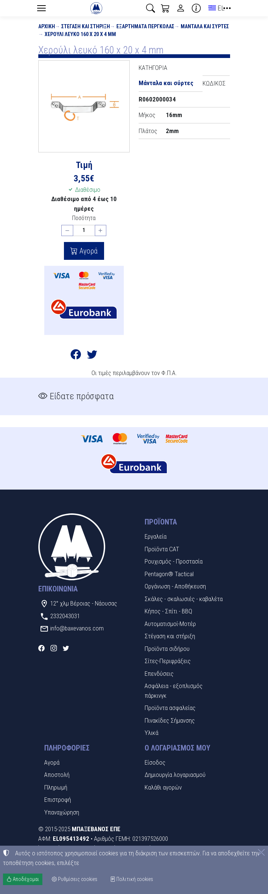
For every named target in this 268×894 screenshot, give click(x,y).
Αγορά (88, 250)
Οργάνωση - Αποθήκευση (175, 586)
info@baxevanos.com (77, 628)
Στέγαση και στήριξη (85, 26)
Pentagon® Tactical (169, 574)
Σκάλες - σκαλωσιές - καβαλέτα (184, 599)
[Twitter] (66, 648)
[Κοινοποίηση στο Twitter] (92, 355)
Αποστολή (57, 774)
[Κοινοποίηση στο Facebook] (76, 355)
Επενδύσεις (159, 673)
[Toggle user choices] (180, 8)
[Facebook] (41, 648)
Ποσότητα (84, 218)
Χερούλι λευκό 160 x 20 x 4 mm (80, 34)
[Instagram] (54, 648)
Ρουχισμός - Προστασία (174, 561)
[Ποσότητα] (84, 230)
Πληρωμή (55, 787)
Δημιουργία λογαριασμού (175, 774)
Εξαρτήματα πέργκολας (145, 26)
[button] (150, 8)
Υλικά (151, 732)
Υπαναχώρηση (61, 812)
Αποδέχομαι (22, 879)
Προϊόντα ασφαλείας (170, 707)
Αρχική (46, 26)
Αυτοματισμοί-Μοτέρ (170, 623)
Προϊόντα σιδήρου (167, 648)
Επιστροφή (57, 799)
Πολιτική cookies (131, 879)
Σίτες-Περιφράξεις (168, 661)
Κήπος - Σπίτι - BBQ (168, 611)
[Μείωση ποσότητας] (67, 230)
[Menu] (41, 8)
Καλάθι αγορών (163, 787)
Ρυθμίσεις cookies (74, 879)
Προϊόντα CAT (162, 549)
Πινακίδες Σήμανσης (170, 720)
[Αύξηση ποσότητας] (101, 230)
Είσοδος (155, 762)
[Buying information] (196, 8)
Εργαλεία (156, 536)
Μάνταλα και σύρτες (205, 26)
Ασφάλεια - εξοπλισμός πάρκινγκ (174, 690)
